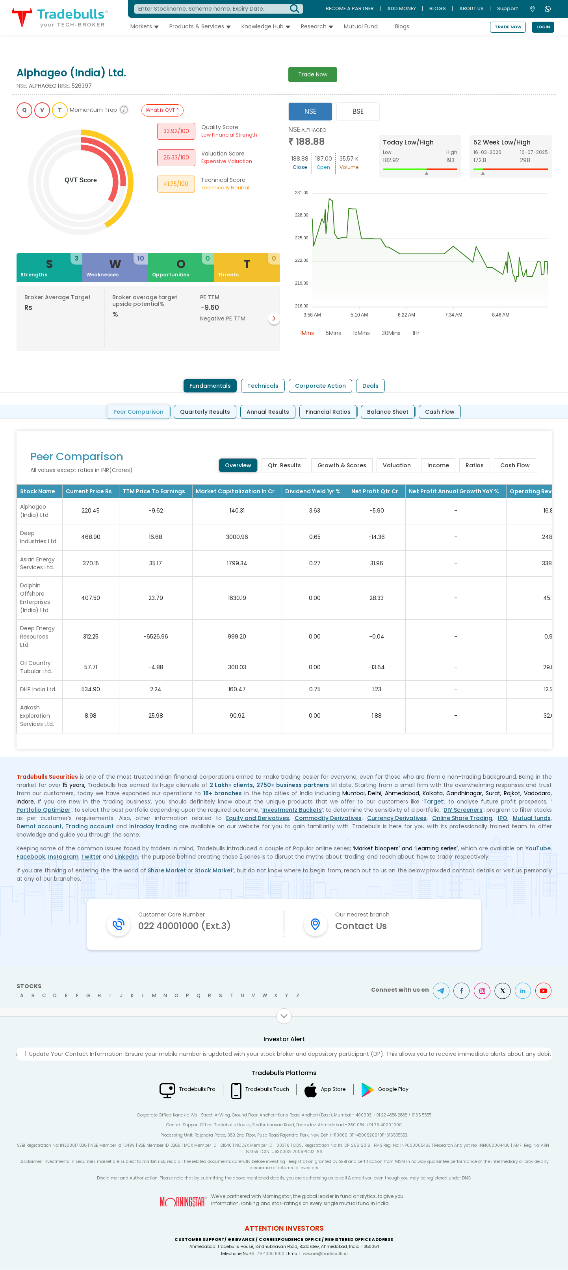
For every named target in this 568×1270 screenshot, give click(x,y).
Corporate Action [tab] (320, 386)
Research (316, 26)
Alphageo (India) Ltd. (35, 511)
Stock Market (214, 871)
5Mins (333, 333)
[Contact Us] (534, 9)
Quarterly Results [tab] (205, 412)
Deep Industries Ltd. (39, 537)
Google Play (394, 1089)
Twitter (91, 857)
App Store (333, 1089)
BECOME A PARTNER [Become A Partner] (350, 8)
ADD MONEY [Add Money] (401, 8)
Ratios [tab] (475, 465)
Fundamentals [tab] (210, 386)
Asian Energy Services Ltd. (37, 563)
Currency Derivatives (397, 818)
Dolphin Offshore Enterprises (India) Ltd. (35, 598)
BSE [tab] (358, 111)
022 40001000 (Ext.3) (186, 926)
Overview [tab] (238, 465)
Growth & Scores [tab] (341, 465)
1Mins (307, 333)
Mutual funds (532, 818)
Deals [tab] (370, 386)
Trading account (89, 827)
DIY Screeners (463, 810)
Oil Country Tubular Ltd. (36, 667)
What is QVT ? (162, 110)
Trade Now (508, 27)
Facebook (31, 857)
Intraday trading (153, 827)
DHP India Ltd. (38, 690)
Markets (143, 26)
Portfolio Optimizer (44, 810)
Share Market (167, 871)
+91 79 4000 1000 (266, 1254)
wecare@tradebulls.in (325, 1254)
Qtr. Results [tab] (284, 465)
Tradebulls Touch (267, 1089)
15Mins (361, 333)
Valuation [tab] (397, 465)
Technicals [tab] (262, 386)
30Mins (391, 333)
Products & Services (199, 26)
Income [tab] (438, 465)
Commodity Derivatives (328, 818)
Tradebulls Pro (196, 1089)
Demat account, (40, 827)
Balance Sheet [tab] (387, 412)
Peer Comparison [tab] (138, 412)
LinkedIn (126, 857)
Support (507, 8)
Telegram (441, 991)
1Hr (416, 333)
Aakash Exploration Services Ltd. (37, 716)
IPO (502, 818)
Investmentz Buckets (292, 810)
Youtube (543, 991)
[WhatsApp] (549, 9)
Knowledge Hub (265, 26)
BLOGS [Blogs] (437, 8)
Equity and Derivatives (257, 818)
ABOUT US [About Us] (471, 8)
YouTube (538, 849)
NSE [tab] (310, 111)
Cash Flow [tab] (440, 412)
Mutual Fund (363, 26)
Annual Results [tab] (268, 412)
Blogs (404, 26)
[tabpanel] (420, 233)
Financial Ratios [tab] (328, 412)
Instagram (63, 857)
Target (433, 802)
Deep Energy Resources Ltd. (37, 637)
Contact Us (361, 926)
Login (543, 27)
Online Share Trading (462, 818)
